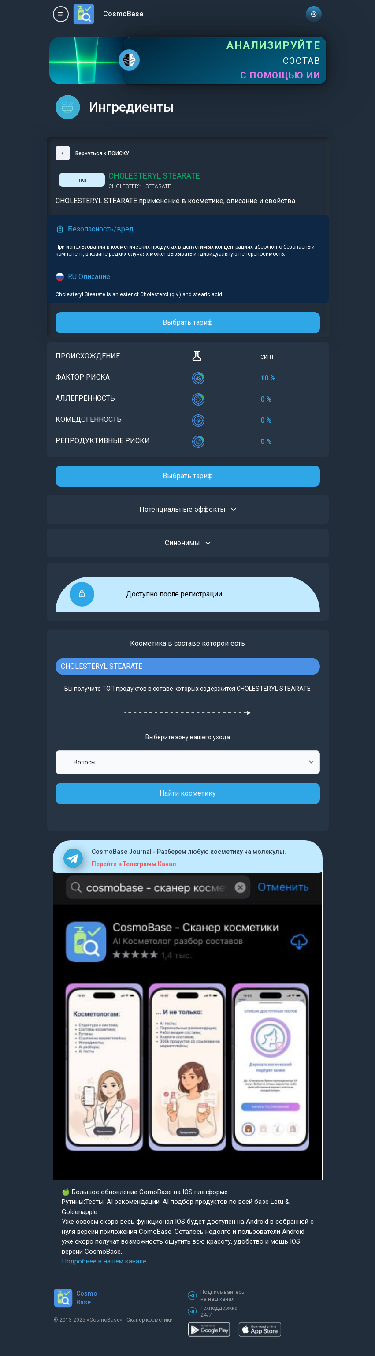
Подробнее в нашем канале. (105, 1261)
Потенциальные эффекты (187, 509)
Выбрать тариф (188, 322)
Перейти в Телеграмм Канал (134, 864)
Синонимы (188, 543)
